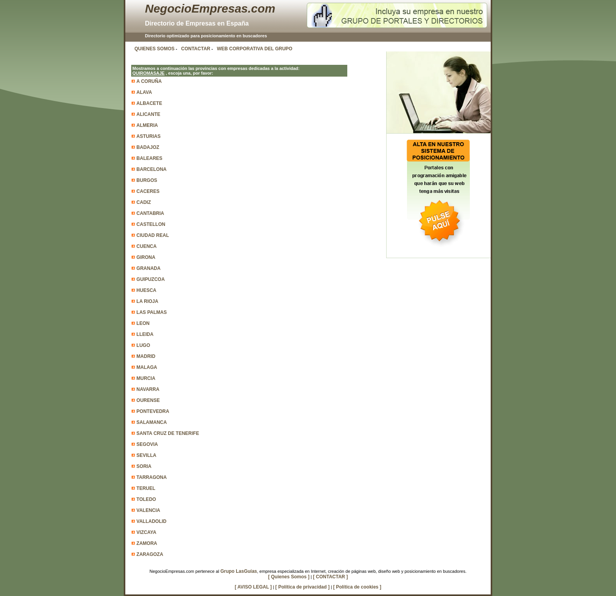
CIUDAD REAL (152, 235)
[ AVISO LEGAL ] (253, 587)
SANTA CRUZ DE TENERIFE (167, 433)
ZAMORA (146, 543)
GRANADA (148, 268)
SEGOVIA (147, 444)
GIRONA (145, 257)
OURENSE (148, 400)
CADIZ (143, 202)
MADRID (145, 356)
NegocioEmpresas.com (210, 8)
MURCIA (145, 378)
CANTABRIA (150, 213)
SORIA (143, 466)
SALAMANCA (151, 422)
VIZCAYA (146, 532)
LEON (142, 323)
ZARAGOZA (149, 554)
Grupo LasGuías (238, 571)
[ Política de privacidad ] (302, 587)
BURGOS (146, 180)
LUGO (143, 345)
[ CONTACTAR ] (330, 576)
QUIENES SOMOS (154, 48)
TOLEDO (146, 499)
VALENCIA (148, 510)
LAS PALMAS (151, 312)
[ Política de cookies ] (357, 587)
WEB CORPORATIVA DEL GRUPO (254, 48)
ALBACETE (149, 103)
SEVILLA (146, 455)
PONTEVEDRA (152, 411)
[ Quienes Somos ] (288, 576)
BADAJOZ (147, 147)
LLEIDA (144, 334)
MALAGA (146, 367)
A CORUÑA (148, 81)
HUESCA (146, 290)
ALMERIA (147, 125)
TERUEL (145, 488)
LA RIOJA (147, 301)
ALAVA (144, 92)
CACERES (148, 191)
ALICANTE (148, 114)
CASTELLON (150, 224)
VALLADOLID (151, 521)
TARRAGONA (151, 477)
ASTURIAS (148, 136)
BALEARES (149, 158)
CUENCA (146, 246)
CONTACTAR (195, 48)
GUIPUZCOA (150, 279)
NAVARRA (147, 389)
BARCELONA (151, 169)
